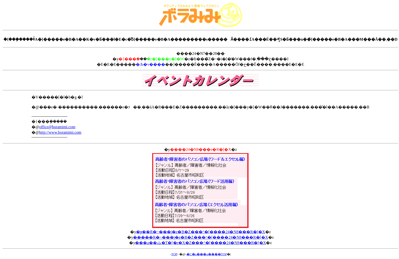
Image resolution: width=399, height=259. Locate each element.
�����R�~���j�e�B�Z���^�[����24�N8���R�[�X (200, 237)
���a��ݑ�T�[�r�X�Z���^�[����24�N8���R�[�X (200, 243)
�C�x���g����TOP (206, 254)
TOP (174, 254)
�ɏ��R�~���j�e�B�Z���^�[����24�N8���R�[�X (200, 232)
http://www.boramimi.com (60, 132)
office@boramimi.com (57, 127)
